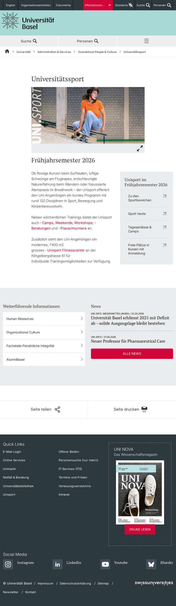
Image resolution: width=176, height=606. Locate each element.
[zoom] (88, 115)
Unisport (9, 494)
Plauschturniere (73, 228)
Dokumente (63, 5)
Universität (23, 52)
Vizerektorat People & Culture (97, 52)
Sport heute (137, 214)
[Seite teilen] (45, 409)
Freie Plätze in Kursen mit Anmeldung (138, 249)
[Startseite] (7, 52)
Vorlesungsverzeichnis (75, 486)
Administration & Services (54, 52)
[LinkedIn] (67, 564)
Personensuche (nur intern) (78, 460)
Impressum (45, 583)
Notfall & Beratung (16, 477)
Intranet (64, 494)
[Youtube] (114, 564)
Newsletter (11, 592)
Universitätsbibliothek (18, 486)
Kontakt (30, 592)
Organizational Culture (23, 332)
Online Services (14, 460)
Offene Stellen (69, 451)
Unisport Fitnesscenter (66, 250)
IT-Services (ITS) (70, 469)
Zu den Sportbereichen (139, 198)
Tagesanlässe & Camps (139, 229)
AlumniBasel (15, 359)
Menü (146, 41)
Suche (140, 6)
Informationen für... (97, 5)
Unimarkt (9, 469)
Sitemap (103, 583)
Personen (159, 6)
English (10, 5)
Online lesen (140, 529)
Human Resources (19, 319)
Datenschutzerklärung (75, 583)
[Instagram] (18, 564)
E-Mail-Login (12, 451)
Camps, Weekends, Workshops (67, 223)
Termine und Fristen (73, 477)
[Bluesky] (159, 564)
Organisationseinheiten (36, 5)
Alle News (132, 353)
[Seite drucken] (130, 409)
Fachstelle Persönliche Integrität (30, 346)
